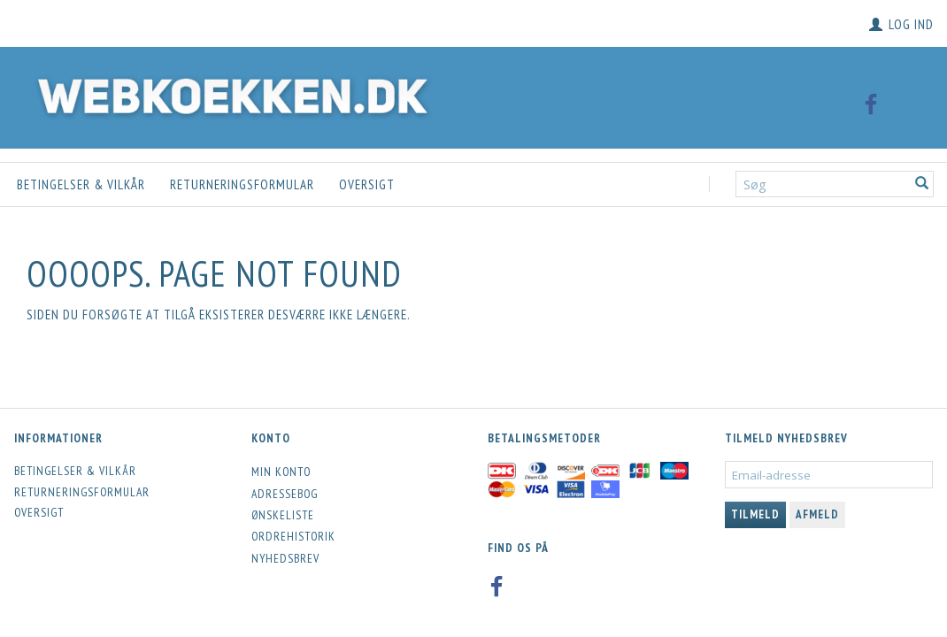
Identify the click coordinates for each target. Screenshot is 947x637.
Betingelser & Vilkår (81, 184)
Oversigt (367, 184)
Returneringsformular (242, 184)
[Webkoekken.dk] (228, 93)
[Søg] (922, 184)
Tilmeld (755, 514)
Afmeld (817, 514)
